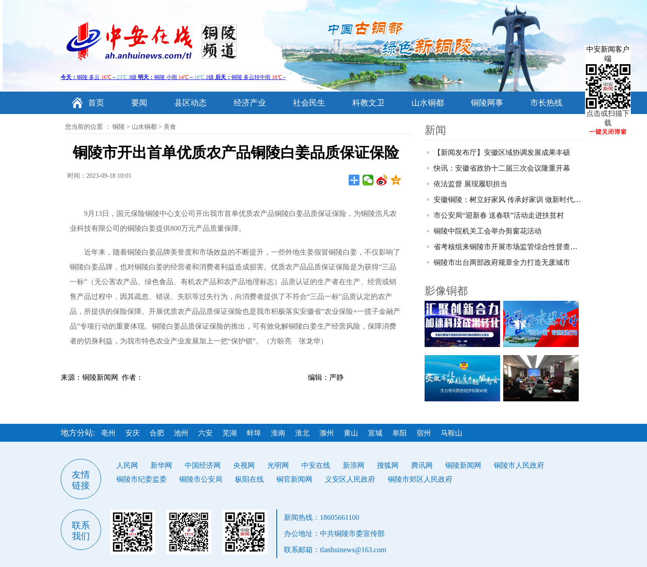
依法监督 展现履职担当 (470, 184)
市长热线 (546, 102)
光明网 (278, 465)
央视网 (244, 465)
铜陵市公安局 (200, 479)
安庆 (132, 433)
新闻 (435, 130)
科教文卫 (368, 102)
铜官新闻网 (294, 479)
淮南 (278, 433)
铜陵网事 (487, 102)
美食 (170, 126)
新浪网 (353, 465)
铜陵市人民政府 (519, 465)
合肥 (157, 433)
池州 (181, 433)
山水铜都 (428, 102)
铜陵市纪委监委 (141, 479)
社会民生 (309, 102)
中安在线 (315, 465)
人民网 (127, 465)
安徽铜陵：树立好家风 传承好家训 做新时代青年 (511, 199)
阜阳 (399, 433)
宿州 (424, 433)
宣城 (375, 433)
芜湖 (229, 433)
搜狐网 (388, 465)
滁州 (326, 433)
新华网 (161, 465)
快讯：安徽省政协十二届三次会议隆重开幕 (502, 168)
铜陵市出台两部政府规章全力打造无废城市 (502, 262)
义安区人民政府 (350, 479)
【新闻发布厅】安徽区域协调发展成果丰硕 (502, 152)
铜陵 (118, 126)
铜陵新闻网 (463, 465)
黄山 (351, 433)
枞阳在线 (249, 479)
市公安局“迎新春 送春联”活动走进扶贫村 (499, 215)
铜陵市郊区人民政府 (420, 479)
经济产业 (250, 102)
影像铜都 (446, 291)
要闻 (139, 102)
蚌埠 (254, 433)
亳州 (108, 433)
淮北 (302, 433)
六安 (205, 433)
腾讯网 (422, 465)
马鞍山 (451, 433)
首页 (96, 102)
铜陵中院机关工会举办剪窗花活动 (487, 231)
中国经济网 (203, 465)
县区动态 (190, 102)
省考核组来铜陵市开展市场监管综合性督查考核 (509, 247)
